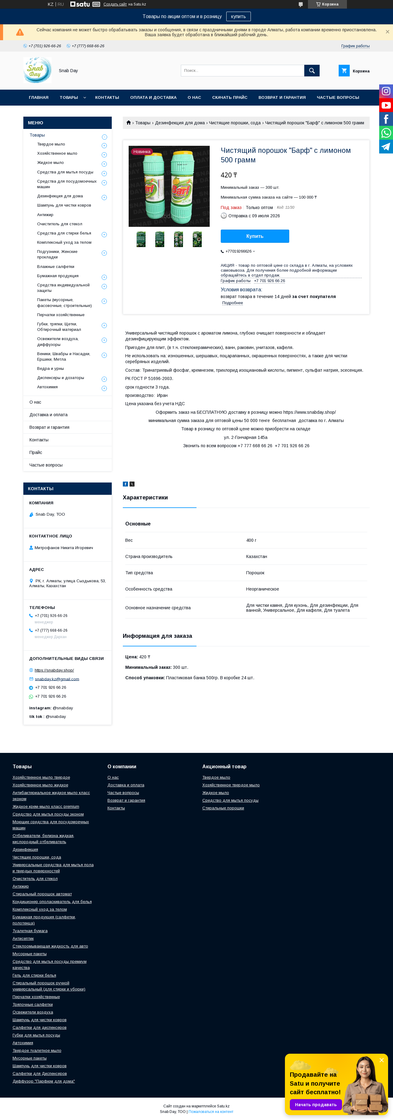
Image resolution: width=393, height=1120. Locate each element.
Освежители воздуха (33, 1012)
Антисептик (23, 938)
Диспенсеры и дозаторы (60, 377)
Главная (39, 97)
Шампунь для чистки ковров (64, 205)
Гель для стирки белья (34, 975)
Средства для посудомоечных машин (67, 184)
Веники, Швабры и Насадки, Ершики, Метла (63, 356)
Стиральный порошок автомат (42, 894)
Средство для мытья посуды (230, 800)
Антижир (45, 214)
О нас (194, 97)
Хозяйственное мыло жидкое (40, 785)
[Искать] (312, 70)
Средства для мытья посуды (65, 172)
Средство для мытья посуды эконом (48, 814)
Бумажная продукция (58, 275)
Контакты (107, 97)
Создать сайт (115, 4)
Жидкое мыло (50, 162)
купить (238, 16)
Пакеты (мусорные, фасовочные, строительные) (64, 302)
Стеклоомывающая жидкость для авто (50, 946)
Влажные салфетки (55, 266)
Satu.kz (223, 1106)
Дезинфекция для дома (180, 122)
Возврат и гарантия (282, 97)
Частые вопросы (338, 97)
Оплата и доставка (153, 97)
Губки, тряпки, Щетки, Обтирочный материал (59, 327)
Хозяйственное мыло (57, 153)
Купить (255, 236)
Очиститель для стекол (59, 224)
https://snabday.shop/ (54, 670)
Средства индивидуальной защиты (63, 288)
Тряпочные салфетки (33, 1004)
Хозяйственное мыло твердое (41, 777)
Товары (69, 97)
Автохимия (47, 387)
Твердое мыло (51, 144)
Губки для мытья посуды (36, 1035)
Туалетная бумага (30, 930)
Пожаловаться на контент (211, 1112)
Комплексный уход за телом (64, 242)
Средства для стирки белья (64, 233)
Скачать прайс (229, 97)
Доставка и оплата (48, 414)
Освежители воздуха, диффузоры (58, 341)
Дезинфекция (25, 849)
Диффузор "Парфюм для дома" (44, 1081)
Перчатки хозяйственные (60, 314)
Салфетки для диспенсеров (40, 1027)
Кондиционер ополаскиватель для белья (52, 901)
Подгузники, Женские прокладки (57, 254)
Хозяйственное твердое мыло (231, 785)
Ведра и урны (50, 368)
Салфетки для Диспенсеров (40, 1073)
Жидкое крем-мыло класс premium (46, 806)
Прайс (35, 452)
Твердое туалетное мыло (37, 1050)
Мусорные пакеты (30, 953)
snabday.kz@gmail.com (57, 678)
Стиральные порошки (223, 808)
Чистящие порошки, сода (235, 122)
